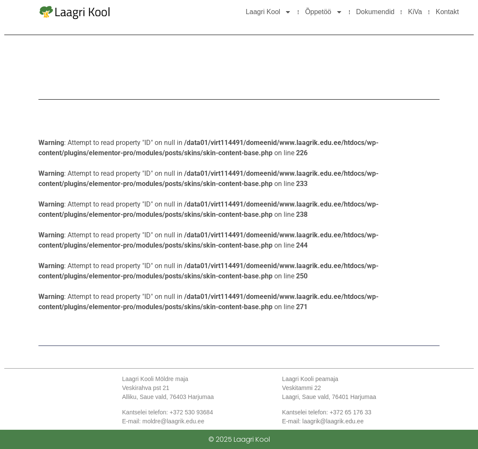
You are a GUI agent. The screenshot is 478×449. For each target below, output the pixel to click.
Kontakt (447, 11)
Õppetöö (323, 12)
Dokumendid (375, 11)
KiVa (415, 11)
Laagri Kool (268, 12)
